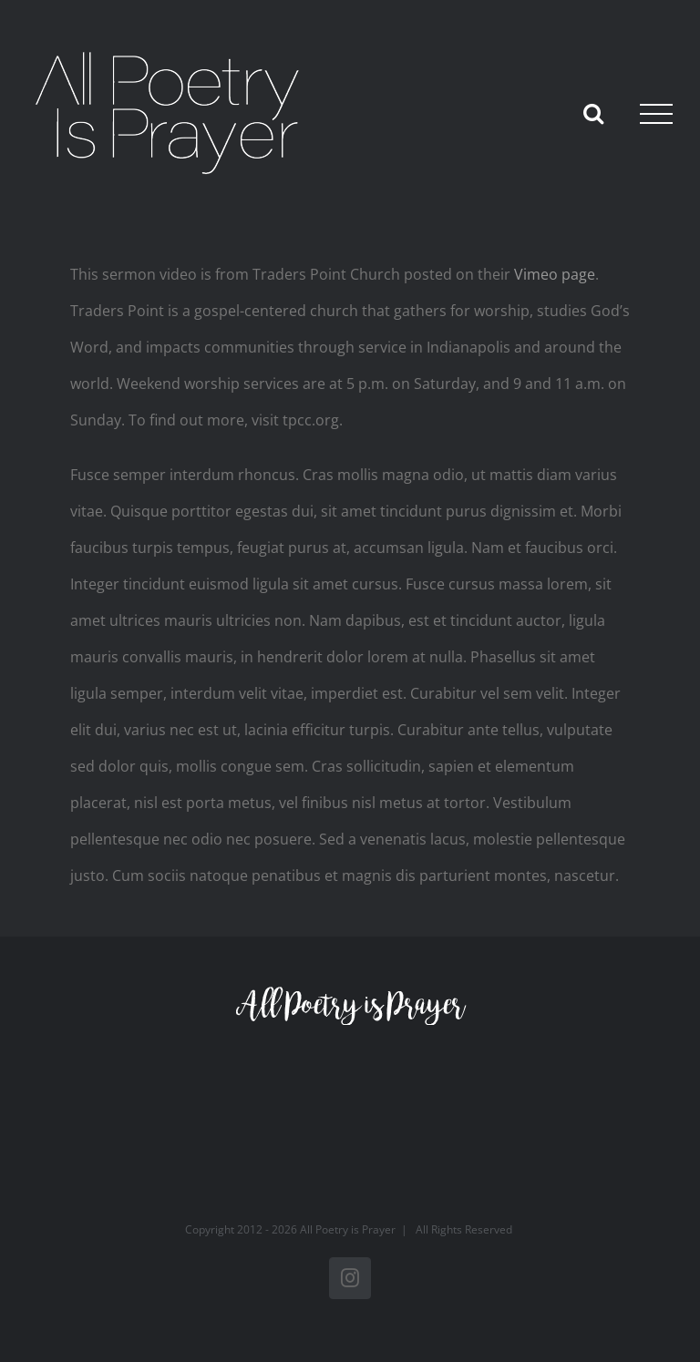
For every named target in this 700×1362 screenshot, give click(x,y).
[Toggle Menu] (656, 114)
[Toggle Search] (593, 113)
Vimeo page (554, 274)
